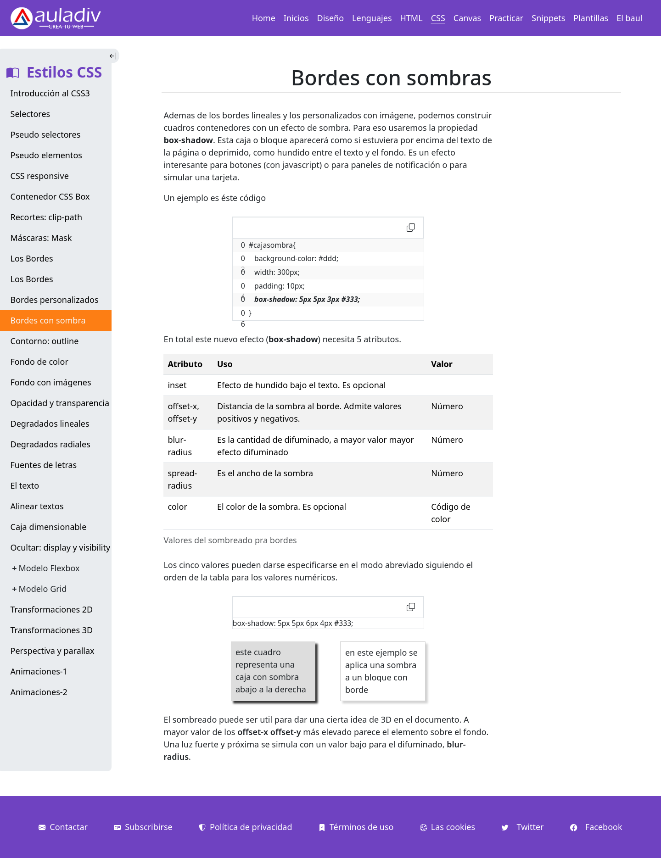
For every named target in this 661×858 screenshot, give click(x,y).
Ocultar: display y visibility (61, 547)
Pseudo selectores (46, 134)
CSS (438, 17)
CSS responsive (40, 175)
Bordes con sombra (48, 320)
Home (263, 17)
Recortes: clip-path (47, 217)
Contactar (63, 826)
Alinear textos (37, 506)
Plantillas (590, 17)
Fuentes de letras (44, 464)
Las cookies (447, 826)
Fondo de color (39, 361)
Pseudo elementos (47, 155)
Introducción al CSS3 (50, 93)
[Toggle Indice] (113, 56)
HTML (411, 17)
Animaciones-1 (39, 671)
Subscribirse (143, 826)
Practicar (506, 17)
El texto (25, 485)
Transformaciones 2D (52, 609)
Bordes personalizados (55, 299)
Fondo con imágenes (51, 382)
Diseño (330, 17)
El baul (629, 17)
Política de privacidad (245, 826)
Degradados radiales (50, 444)
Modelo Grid (43, 588)
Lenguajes (372, 17)
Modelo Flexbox (49, 568)
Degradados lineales (50, 423)
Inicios (296, 17)
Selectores (30, 113)
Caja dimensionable (49, 526)
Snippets (548, 17)
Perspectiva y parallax (53, 650)
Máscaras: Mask (41, 237)
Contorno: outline (45, 340)
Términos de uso (356, 826)
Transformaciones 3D (52, 629)
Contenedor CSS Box (50, 196)
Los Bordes (32, 258)
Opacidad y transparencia (60, 402)
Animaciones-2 (39, 691)
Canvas (467, 17)
